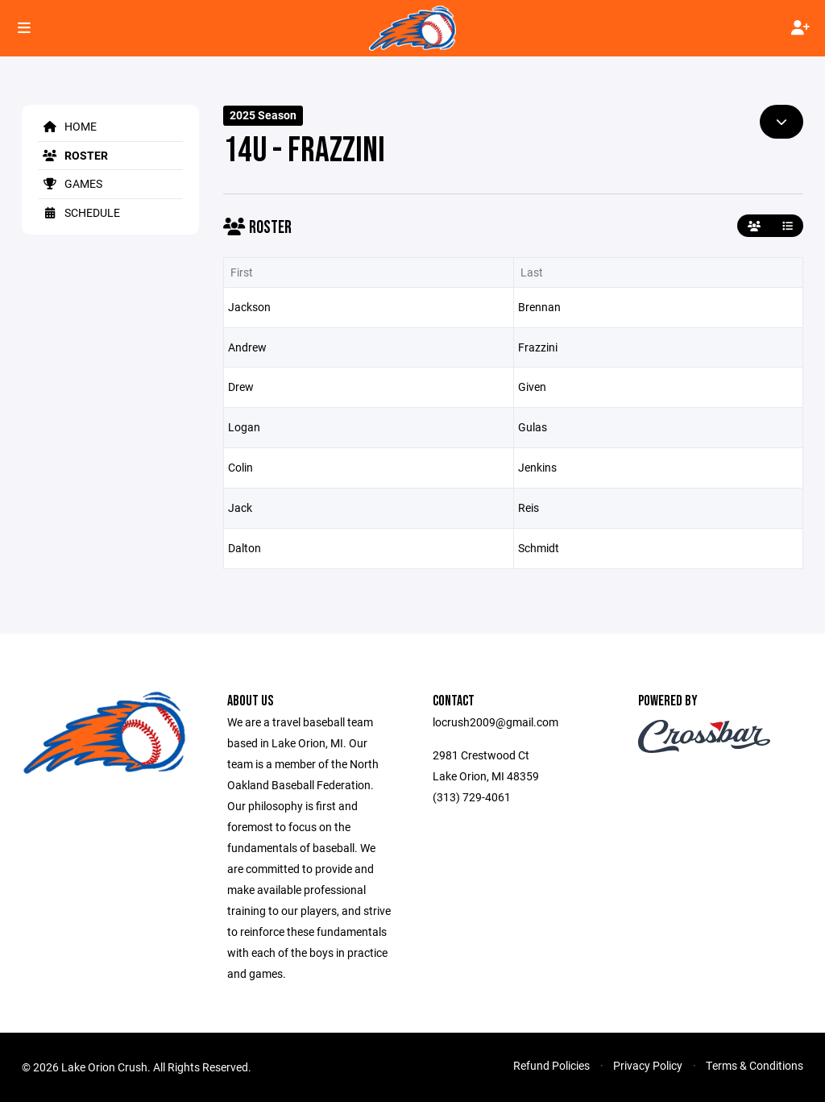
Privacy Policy (647, 1065)
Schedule (79, 212)
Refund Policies (551, 1065)
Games (70, 183)
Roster (73, 155)
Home (67, 126)
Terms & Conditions (754, 1065)
